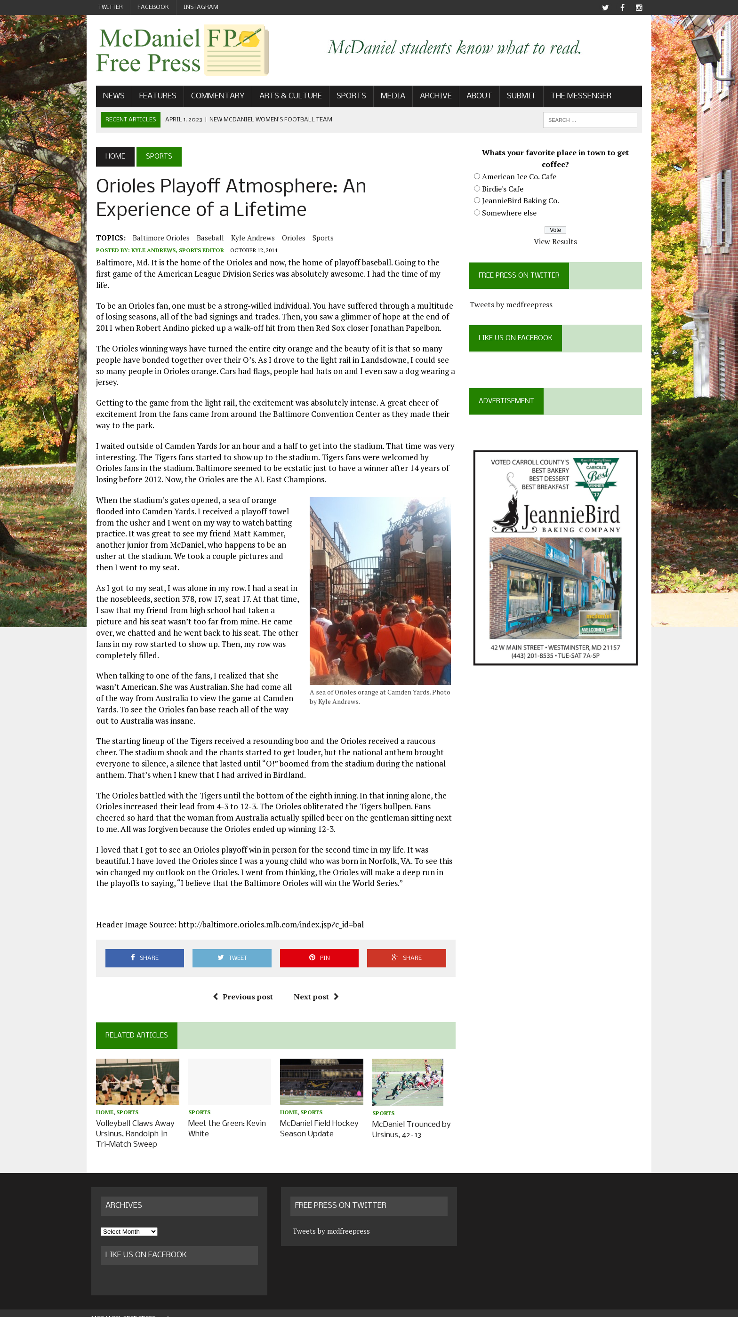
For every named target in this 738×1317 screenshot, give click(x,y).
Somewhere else (510, 213)
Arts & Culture (286, 97)
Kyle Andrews (248, 238)
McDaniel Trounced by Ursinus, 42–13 (411, 1118)
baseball (205, 238)
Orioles (289, 238)
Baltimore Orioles (156, 238)
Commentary (213, 97)
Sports (346, 97)
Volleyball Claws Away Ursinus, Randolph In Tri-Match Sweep (130, 1123)
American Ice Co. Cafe (520, 177)
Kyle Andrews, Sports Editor (173, 251)
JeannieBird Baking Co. (522, 201)
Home (100, 1102)
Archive (431, 97)
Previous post (241, 986)
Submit (516, 97)
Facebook (153, 7)
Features (153, 97)
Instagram (201, 7)
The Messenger (576, 97)
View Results (558, 242)
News (109, 97)
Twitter (110, 7)
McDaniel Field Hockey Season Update (318, 1118)
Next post (314, 986)
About (475, 97)
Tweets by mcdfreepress (512, 305)
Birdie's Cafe (504, 189)
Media (388, 97)
